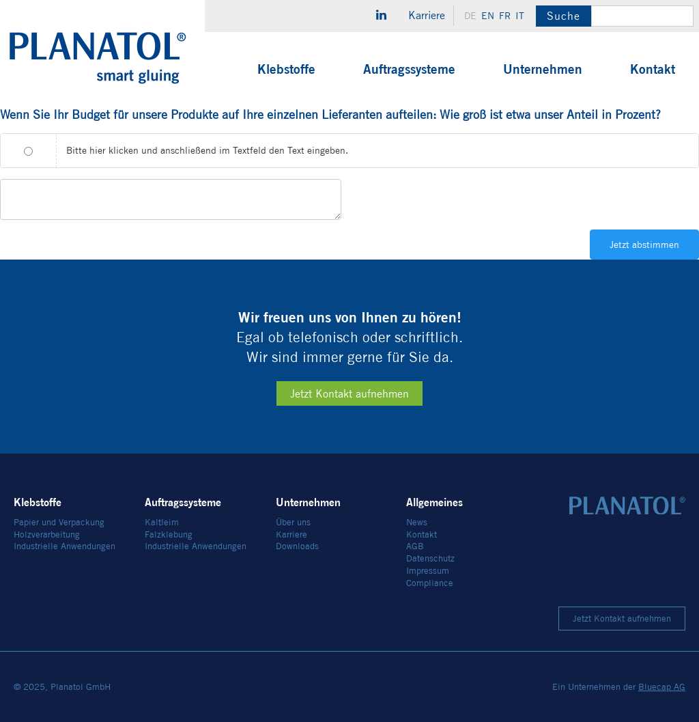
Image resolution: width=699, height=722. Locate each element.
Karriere (426, 15)
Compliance (429, 583)
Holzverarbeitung (47, 534)
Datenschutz (430, 558)
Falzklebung (168, 534)
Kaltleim (162, 522)
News (416, 522)
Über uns (293, 522)
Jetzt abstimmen (644, 244)
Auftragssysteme (409, 69)
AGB (415, 546)
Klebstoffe (286, 69)
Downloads (297, 546)
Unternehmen (542, 69)
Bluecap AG (661, 687)
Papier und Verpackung (59, 522)
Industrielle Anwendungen (64, 546)
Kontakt (652, 69)
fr (505, 15)
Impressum (427, 571)
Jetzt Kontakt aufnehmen (349, 393)
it (519, 15)
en (487, 15)
